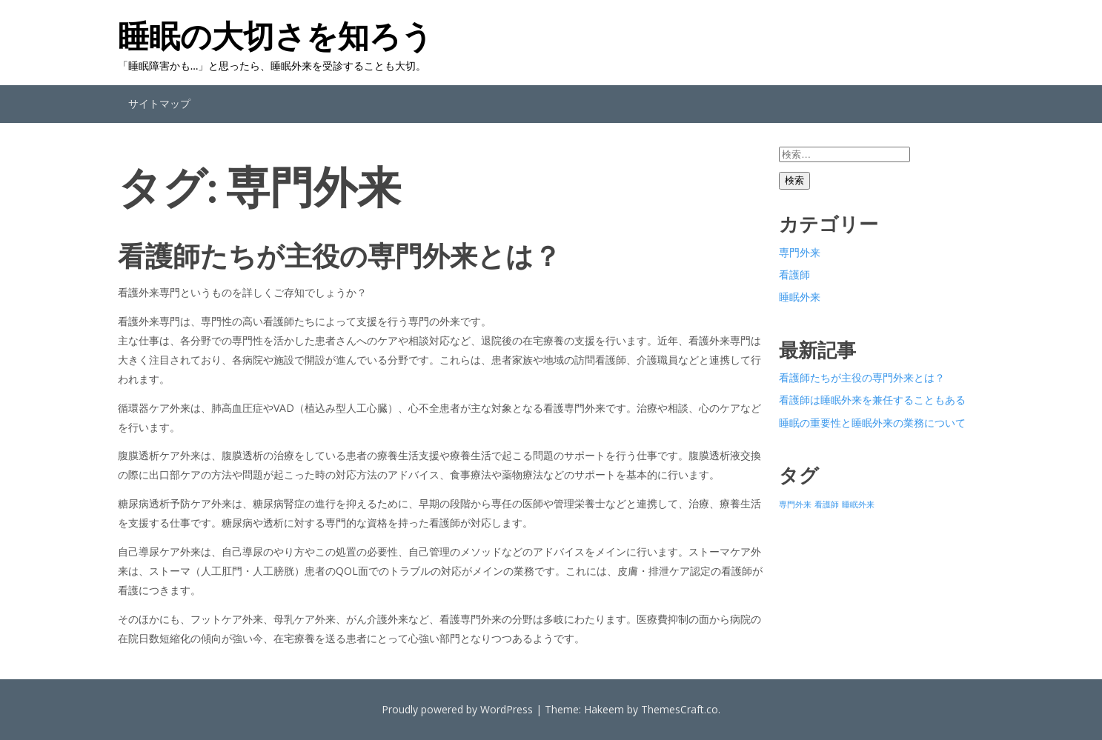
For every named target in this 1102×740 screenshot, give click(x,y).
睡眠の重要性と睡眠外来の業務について (872, 423)
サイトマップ (159, 103)
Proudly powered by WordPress (457, 709)
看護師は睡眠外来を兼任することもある (872, 400)
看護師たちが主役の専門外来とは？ (339, 255)
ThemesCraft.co (679, 709)
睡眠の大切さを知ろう (275, 35)
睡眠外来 (799, 297)
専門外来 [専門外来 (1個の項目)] (795, 504)
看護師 (794, 274)
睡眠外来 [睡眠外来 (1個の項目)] (858, 504)
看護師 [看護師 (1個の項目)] (826, 504)
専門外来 (799, 252)
